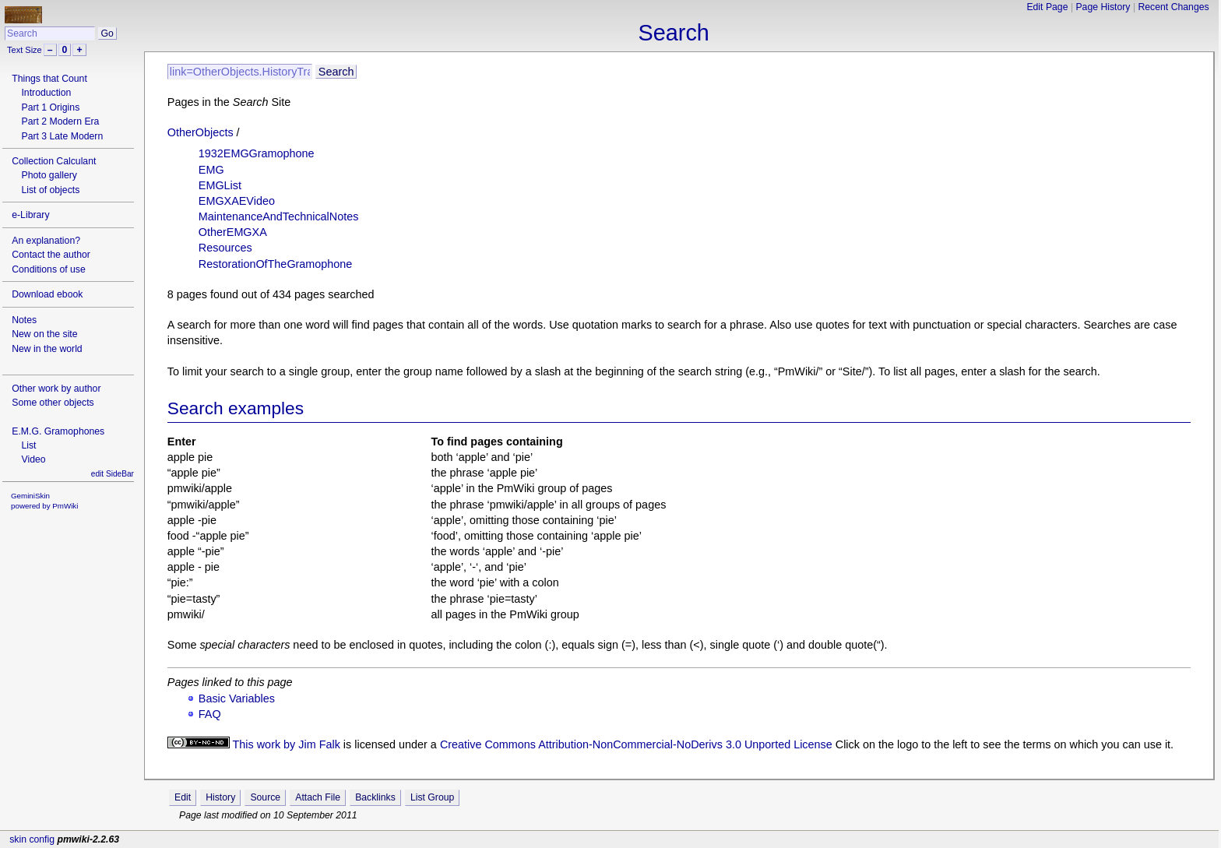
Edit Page (1047, 7)
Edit (182, 797)
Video (33, 459)
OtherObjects (200, 132)
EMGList (220, 185)
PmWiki (65, 505)
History (220, 797)
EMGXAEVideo (237, 201)
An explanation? (46, 240)
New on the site (44, 334)
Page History (1102, 7)
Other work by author (56, 388)
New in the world (47, 348)
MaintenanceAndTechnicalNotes (279, 216)
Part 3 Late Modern (62, 136)
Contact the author (51, 254)
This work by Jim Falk (286, 744)
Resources (225, 247)
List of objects (50, 190)
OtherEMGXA (233, 232)
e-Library (30, 214)
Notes (24, 320)
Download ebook (47, 294)
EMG (211, 170)
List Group (432, 797)
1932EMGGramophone (257, 153)
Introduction (46, 92)
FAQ (210, 714)
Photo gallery (48, 175)
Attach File (317, 797)
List (28, 445)
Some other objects (52, 402)
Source (265, 797)
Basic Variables (237, 698)
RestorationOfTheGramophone (276, 264)
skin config (32, 839)
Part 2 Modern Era (60, 121)
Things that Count (49, 78)
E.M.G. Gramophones (58, 431)
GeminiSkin (30, 495)
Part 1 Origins (50, 107)
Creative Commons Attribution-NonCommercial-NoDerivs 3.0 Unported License (636, 744)
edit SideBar (112, 474)
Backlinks (375, 797)
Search (674, 32)
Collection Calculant (54, 161)
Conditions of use (49, 269)
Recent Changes (1173, 7)
